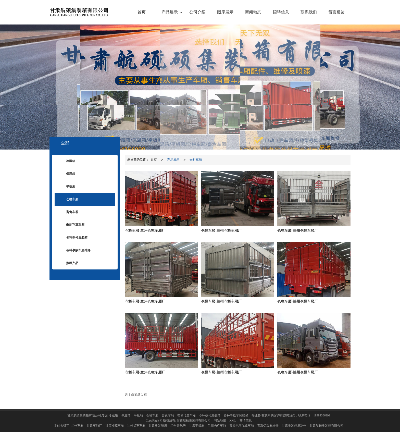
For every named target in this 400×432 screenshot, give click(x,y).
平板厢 (66, 187)
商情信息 (246, 420)
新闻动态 (253, 12)
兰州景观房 (178, 425)
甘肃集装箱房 (158, 425)
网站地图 (220, 420)
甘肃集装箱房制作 (294, 425)
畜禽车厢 (68, 212)
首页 (142, 12)
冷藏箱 (66, 161)
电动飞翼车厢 (71, 225)
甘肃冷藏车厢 (114, 425)
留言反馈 (336, 12)
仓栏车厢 (196, 160)
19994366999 (322, 415)
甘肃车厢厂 (94, 425)
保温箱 (66, 174)
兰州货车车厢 (136, 425)
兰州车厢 (77, 425)
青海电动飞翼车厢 (241, 425)
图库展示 (225, 12)
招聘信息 (281, 12)
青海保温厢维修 (268, 425)
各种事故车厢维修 (74, 251)
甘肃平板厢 (196, 425)
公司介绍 (197, 12)
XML (232, 420)
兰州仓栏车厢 (217, 425)
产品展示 (169, 12)
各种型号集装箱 (73, 238)
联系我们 (309, 12)
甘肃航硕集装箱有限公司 (193, 420)
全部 (65, 143)
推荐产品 (68, 263)
